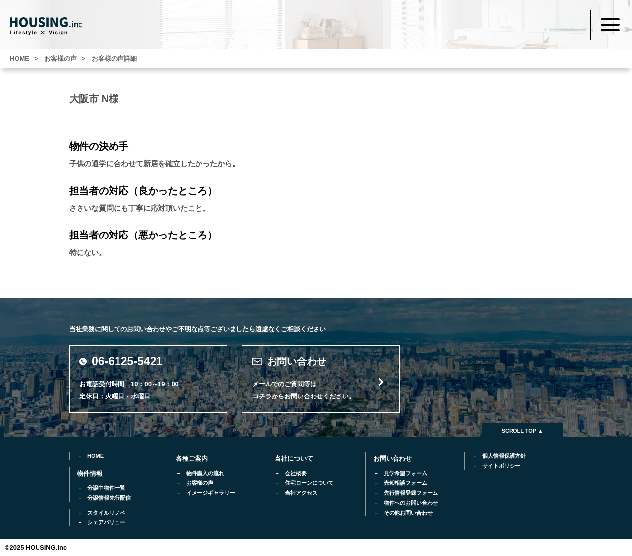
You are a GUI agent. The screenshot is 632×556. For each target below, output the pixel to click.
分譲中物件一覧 (106, 488)
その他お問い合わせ (408, 513)
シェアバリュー (106, 522)
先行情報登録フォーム (411, 493)
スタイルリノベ (106, 513)
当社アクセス (301, 493)
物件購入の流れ (205, 473)
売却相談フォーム (405, 483)
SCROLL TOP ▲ (522, 431)
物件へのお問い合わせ (411, 503)
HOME (95, 456)
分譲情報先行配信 (109, 498)
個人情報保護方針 (504, 456)
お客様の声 (199, 483)
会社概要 (296, 473)
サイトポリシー (501, 466)
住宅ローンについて (309, 483)
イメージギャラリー (210, 493)
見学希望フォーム (405, 473)
